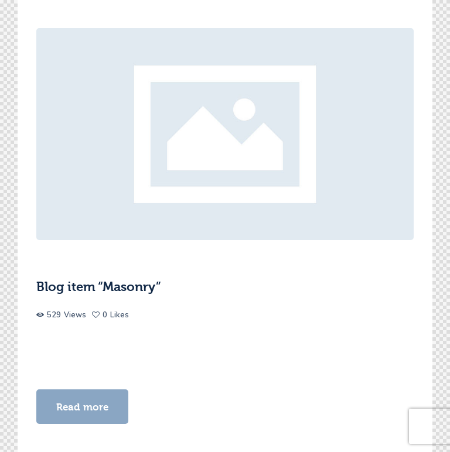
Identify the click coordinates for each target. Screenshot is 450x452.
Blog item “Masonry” (98, 287)
